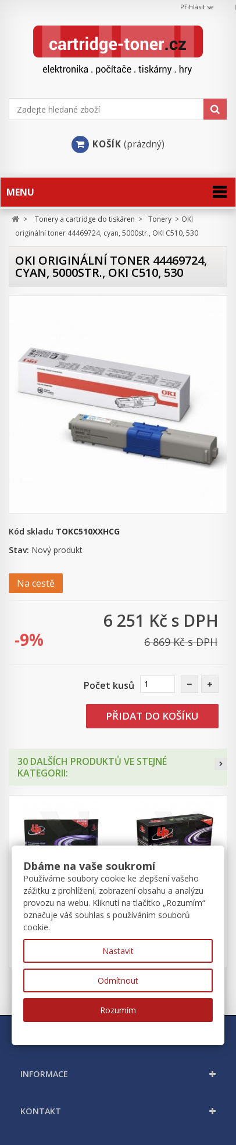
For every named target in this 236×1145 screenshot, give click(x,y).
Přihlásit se (197, 6)
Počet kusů (109, 685)
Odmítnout (118, 980)
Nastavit (118, 950)
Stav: (19, 549)
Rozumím (118, 1010)
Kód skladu (31, 531)
